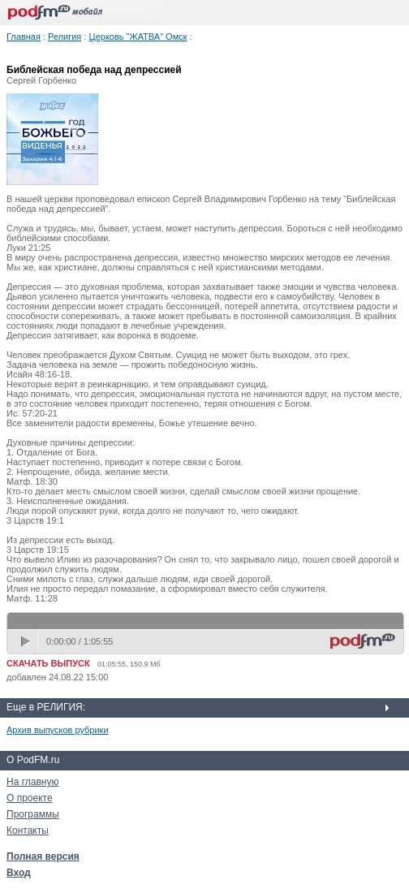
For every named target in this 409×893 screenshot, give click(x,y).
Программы (32, 814)
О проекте (29, 798)
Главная (23, 36)
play (26, 641)
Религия (64, 36)
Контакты (27, 830)
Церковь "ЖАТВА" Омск (138, 36)
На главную (32, 781)
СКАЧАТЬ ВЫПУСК (48, 663)
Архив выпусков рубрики (57, 730)
